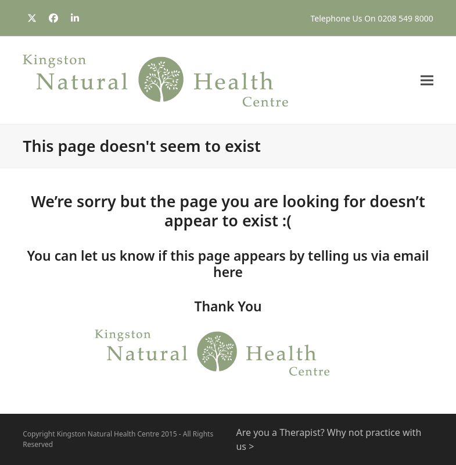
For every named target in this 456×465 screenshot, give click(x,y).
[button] (427, 81)
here (228, 272)
